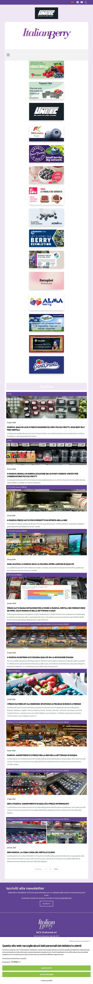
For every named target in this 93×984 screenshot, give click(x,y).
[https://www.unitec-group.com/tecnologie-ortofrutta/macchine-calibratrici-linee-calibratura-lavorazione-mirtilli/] (46, 113)
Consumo (22, 624)
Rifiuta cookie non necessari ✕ (80, 941)
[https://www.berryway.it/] (46, 155)
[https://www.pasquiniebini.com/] (46, 92)
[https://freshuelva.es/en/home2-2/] (46, 71)
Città (9, 394)
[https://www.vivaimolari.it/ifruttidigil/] (46, 176)
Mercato (50, 624)
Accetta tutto (46, 968)
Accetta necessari (46, 974)
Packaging (58, 624)
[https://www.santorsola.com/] (46, 366)
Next (56, 869)
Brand (10, 624)
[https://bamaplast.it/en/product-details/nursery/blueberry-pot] (46, 282)
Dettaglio (16, 487)
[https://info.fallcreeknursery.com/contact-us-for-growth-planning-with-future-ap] (46, 261)
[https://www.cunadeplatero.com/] (46, 345)
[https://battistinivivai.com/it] (46, 240)
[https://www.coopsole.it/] (46, 197)
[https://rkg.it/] (46, 134)
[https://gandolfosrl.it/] (46, 303)
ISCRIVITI (46, 904)
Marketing (41, 624)
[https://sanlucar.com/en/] (46, 324)
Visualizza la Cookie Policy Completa (14, 958)
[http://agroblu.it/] (46, 219)
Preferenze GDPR (46, 980)
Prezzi (24, 487)
